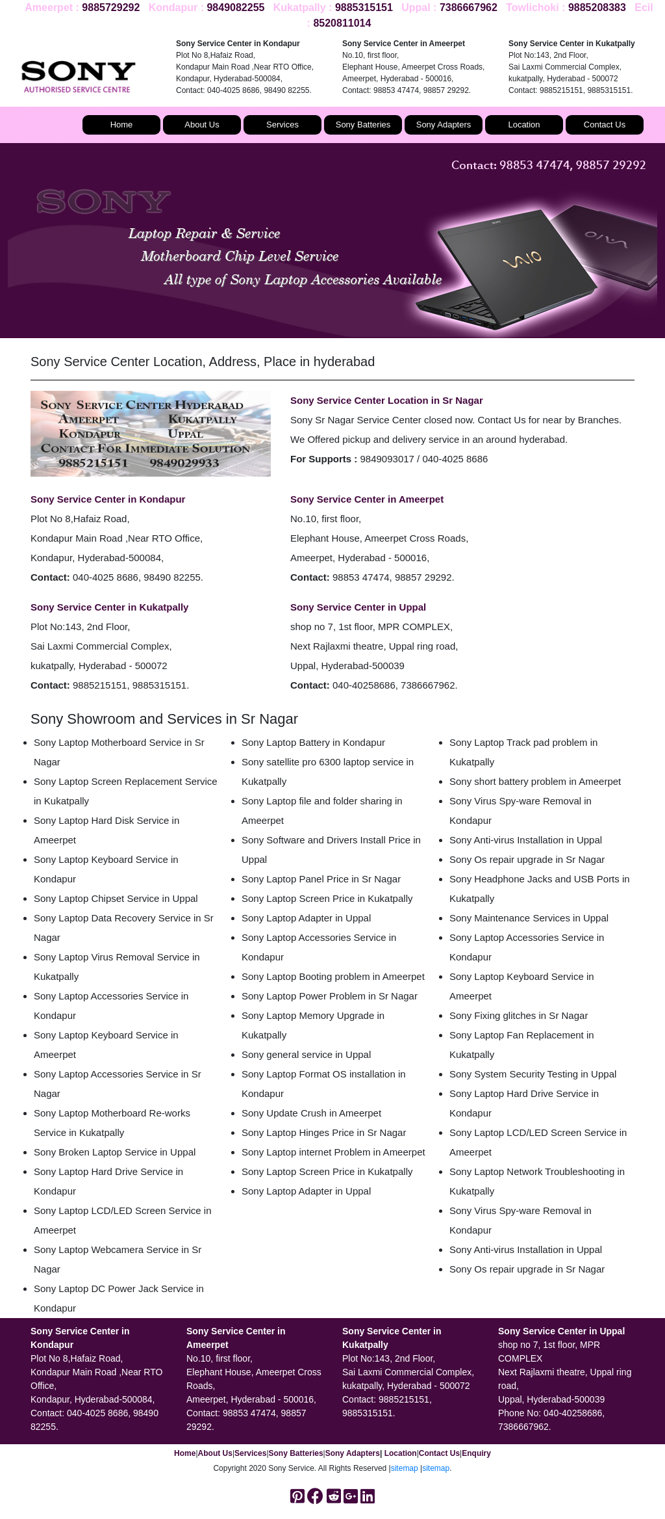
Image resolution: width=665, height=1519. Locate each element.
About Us (201, 124)
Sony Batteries (363, 124)
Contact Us (604, 124)
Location (524, 124)
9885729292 (111, 7)
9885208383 (597, 7)
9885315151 (364, 7)
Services (282, 124)
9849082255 (235, 7)
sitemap (404, 1468)
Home (121, 124)
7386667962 (468, 7)
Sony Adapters (443, 124)
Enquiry (476, 1453)
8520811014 (342, 23)
